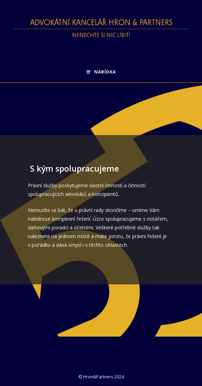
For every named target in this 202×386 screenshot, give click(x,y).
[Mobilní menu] (101, 72)
